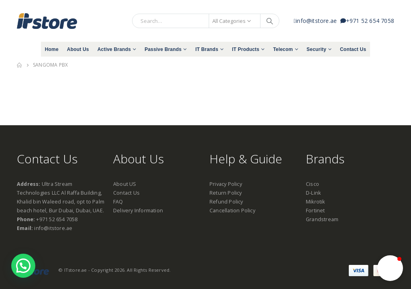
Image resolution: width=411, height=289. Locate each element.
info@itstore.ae (317, 20)
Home (52, 49)
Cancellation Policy (232, 210)
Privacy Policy (226, 184)
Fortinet (315, 210)
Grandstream (322, 219)
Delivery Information (138, 210)
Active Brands (114, 49)
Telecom (283, 49)
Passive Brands (162, 49)
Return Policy (226, 192)
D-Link (313, 192)
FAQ (118, 201)
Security (316, 49)
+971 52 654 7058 (367, 20)
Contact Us (353, 49)
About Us (78, 49)
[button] (390, 268)
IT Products (245, 49)
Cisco (312, 184)
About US (124, 184)
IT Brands (206, 49)
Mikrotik (315, 201)
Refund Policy (226, 201)
